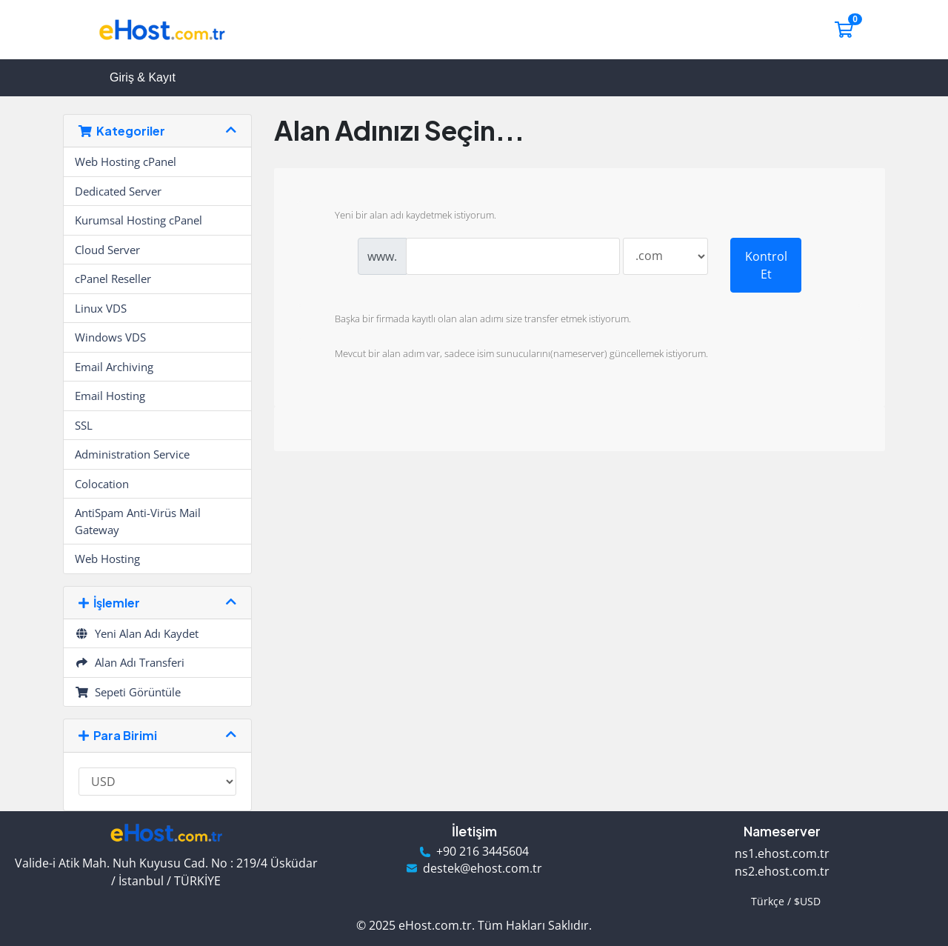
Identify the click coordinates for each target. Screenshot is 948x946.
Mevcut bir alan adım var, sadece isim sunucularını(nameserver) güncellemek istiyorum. (509, 355)
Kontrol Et (766, 265)
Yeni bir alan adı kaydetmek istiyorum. (403, 216)
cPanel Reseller (113, 278)
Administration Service (132, 454)
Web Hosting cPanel (125, 161)
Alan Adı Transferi (129, 662)
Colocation (102, 483)
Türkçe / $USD (782, 901)
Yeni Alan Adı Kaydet (136, 633)
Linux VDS (101, 308)
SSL (84, 425)
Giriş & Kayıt (143, 77)
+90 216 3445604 (482, 852)
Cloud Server (107, 249)
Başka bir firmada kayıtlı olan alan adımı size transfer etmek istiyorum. (471, 320)
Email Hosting (110, 395)
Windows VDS (110, 337)
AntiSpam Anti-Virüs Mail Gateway (138, 521)
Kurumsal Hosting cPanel (138, 220)
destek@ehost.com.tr (482, 869)
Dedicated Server (118, 191)
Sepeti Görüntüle (128, 691)
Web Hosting (107, 558)
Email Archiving (114, 366)
